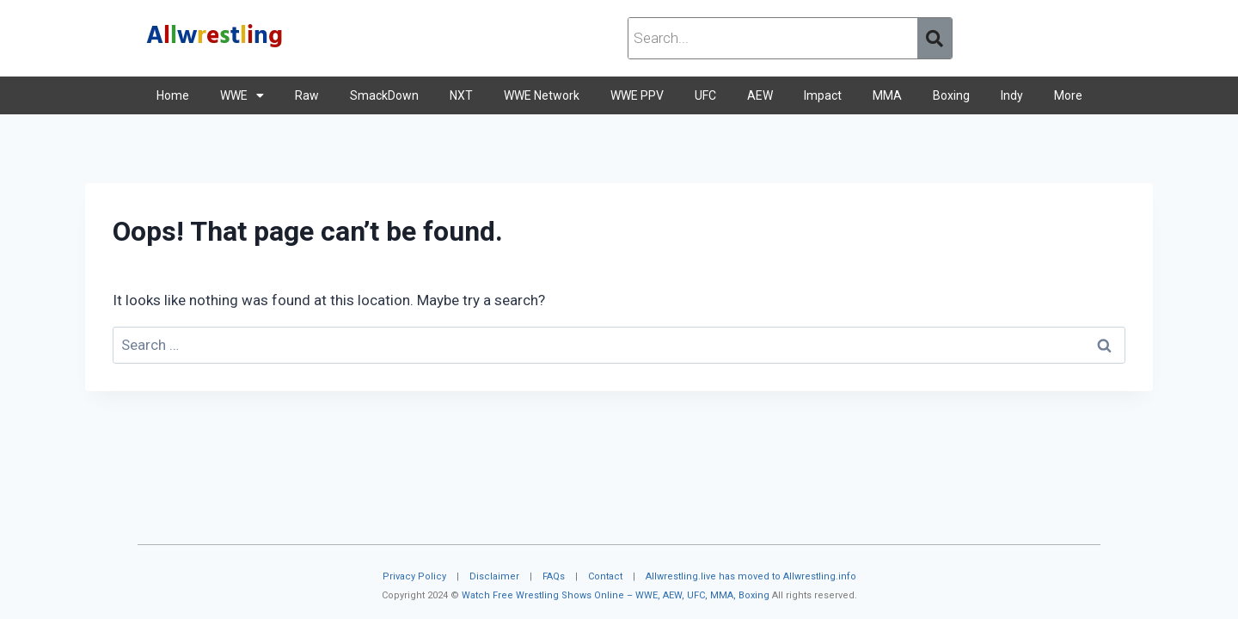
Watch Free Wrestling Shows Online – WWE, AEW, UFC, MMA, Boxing (615, 595)
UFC (705, 95)
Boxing (951, 95)
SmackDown (384, 95)
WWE (242, 95)
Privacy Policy (414, 576)
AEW (760, 95)
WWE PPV (637, 95)
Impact (823, 95)
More (1068, 95)
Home (172, 95)
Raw (307, 95)
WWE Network (541, 95)
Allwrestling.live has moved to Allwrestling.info (751, 576)
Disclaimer (494, 576)
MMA (887, 95)
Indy (1012, 95)
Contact (605, 576)
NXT (461, 95)
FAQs (553, 576)
